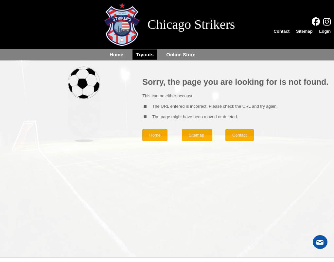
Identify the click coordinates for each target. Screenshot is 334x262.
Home (155, 135)
